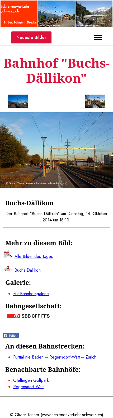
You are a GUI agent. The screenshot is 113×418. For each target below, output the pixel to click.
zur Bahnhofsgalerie (31, 294)
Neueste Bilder (31, 37)
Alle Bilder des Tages (34, 256)
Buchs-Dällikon (28, 270)
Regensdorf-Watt (28, 387)
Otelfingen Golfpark (31, 380)
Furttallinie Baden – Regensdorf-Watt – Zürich (54, 357)
